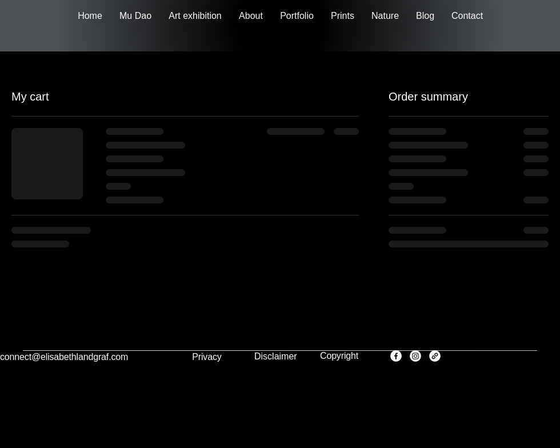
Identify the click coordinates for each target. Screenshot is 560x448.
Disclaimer (275, 356)
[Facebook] (396, 356)
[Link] (435, 356)
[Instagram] (415, 356)
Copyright (339, 356)
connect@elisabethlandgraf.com (64, 357)
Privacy (207, 357)
